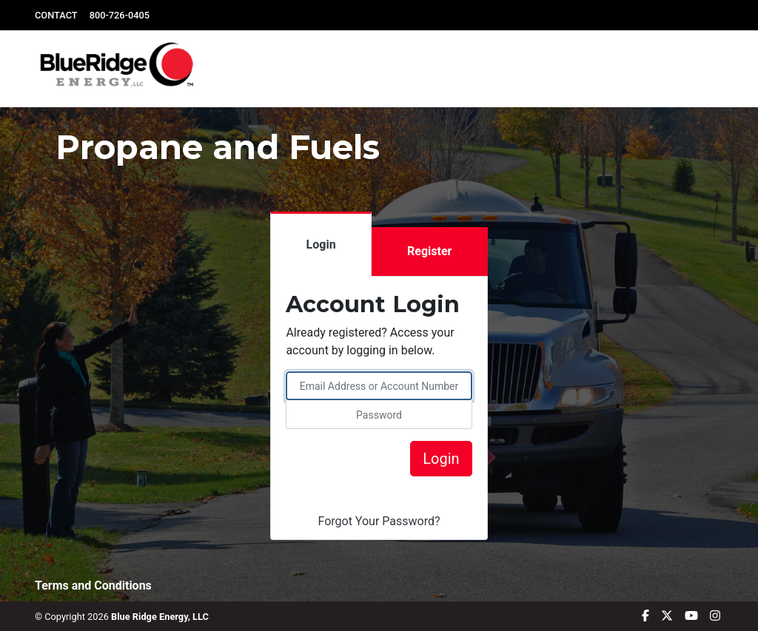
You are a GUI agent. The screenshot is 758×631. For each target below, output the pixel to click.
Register (429, 251)
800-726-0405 (120, 15)
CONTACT (56, 15)
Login (321, 244)
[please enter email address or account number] (379, 385)
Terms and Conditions (93, 585)
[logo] (121, 68)
